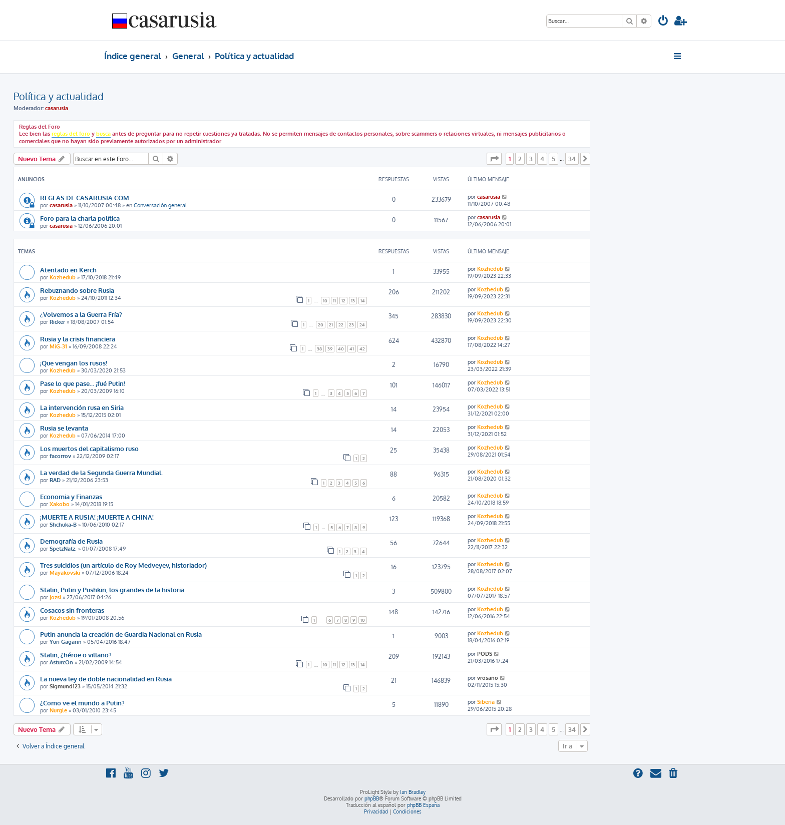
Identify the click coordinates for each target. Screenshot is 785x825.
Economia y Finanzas (71, 496)
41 (351, 348)
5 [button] (553, 159)
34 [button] (572, 159)
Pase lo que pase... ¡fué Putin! (82, 383)
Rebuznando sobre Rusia (77, 290)
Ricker (57, 321)
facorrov (60, 456)
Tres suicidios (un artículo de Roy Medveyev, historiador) (123, 565)
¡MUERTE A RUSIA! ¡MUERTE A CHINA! (97, 517)
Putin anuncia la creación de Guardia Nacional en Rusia (121, 634)
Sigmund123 (65, 686)
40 (341, 348)
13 (353, 300)
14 (362, 300)
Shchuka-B (63, 524)
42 (362, 348)
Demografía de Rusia (71, 541)
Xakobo (60, 504)
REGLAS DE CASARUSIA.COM (84, 197)
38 (319, 348)
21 (331, 324)
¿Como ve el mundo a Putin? (82, 702)
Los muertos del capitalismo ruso (89, 448)
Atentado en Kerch (68, 269)
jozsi (55, 597)
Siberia (486, 701)
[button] (494, 159)
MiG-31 (58, 346)
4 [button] (542, 159)
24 (362, 324)
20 (320, 324)
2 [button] (520, 159)
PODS (484, 653)
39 (329, 348)
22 (340, 324)
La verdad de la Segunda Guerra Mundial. (101, 472)
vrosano (487, 677)
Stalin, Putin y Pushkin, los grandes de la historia (112, 589)
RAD (55, 480)
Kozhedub (63, 277)
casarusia (56, 108)
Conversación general (160, 205)
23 (351, 324)
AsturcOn (61, 662)
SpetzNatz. (63, 548)
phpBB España (423, 805)
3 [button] (531, 159)
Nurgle (58, 710)
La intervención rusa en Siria (82, 407)
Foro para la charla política (80, 218)
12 (343, 300)
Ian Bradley (413, 792)
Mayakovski (65, 572)
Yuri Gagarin (66, 641)
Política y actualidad (59, 96)
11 (334, 300)
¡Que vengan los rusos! (73, 362)
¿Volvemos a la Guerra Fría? (81, 314)
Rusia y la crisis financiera (77, 338)
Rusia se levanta (64, 428)
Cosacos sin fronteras (72, 610)
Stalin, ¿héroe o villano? (76, 654)
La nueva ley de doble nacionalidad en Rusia (106, 678)
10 (325, 300)
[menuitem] (663, 22)
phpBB (371, 798)
